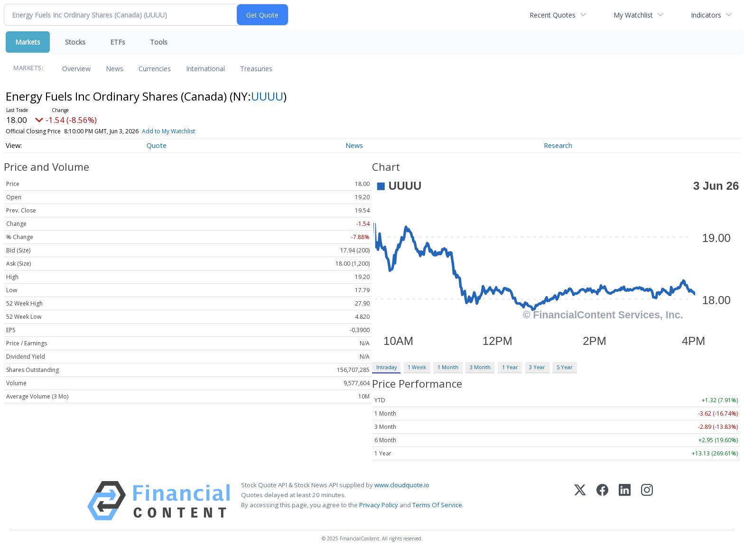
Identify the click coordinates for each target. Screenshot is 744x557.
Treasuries (256, 68)
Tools (158, 41)
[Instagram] (647, 500)
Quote (157, 145)
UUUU (267, 96)
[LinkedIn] (624, 500)
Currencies (155, 68)
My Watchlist (633, 14)
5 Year (565, 367)
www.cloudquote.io (401, 485)
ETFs (117, 41)
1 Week (417, 367)
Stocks (75, 41)
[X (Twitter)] (580, 500)
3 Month (480, 367)
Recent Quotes (553, 14)
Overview (76, 68)
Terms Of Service (437, 505)
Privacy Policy (378, 505)
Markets (27, 41)
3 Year (537, 367)
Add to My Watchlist (185, 131)
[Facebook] (602, 500)
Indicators (706, 14)
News (114, 68)
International (205, 68)
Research (558, 145)
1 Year (510, 367)
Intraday (386, 367)
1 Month (447, 367)
